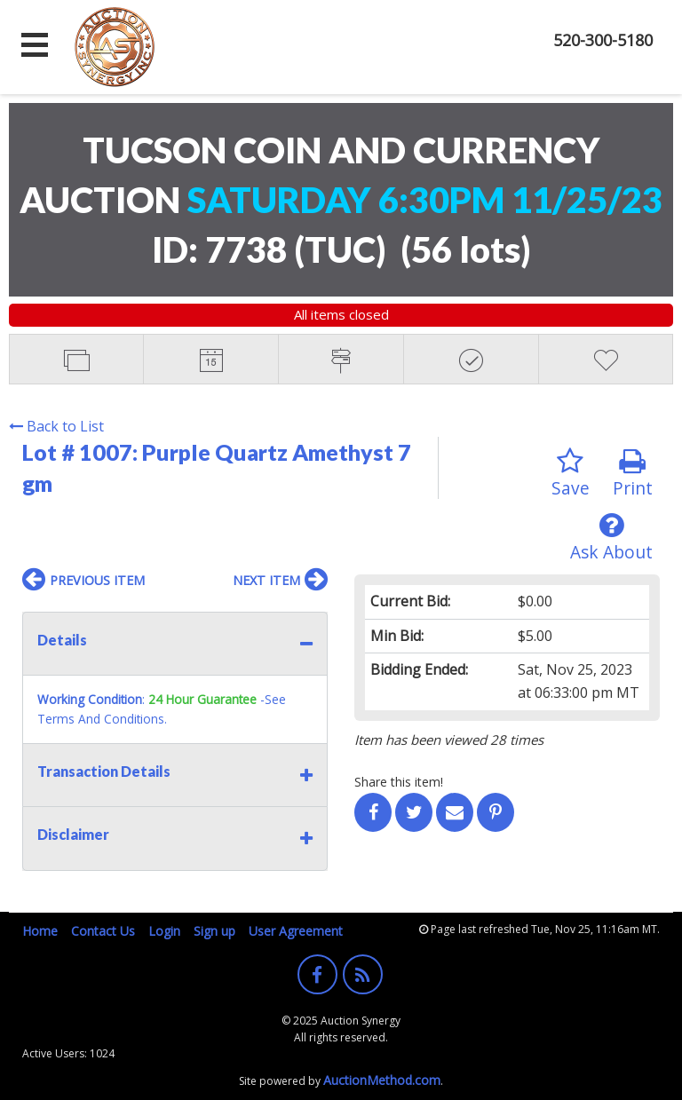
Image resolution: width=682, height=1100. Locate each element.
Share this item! (398, 781)
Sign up (214, 930)
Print (633, 473)
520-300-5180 (603, 40)
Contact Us (103, 930)
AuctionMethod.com (381, 1080)
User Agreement (296, 930)
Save (570, 473)
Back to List (56, 426)
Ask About (611, 537)
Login (164, 930)
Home (40, 930)
